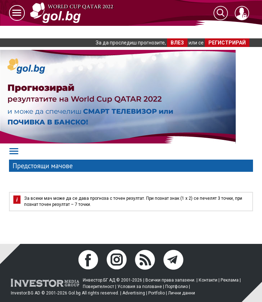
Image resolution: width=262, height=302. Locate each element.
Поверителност (98, 286)
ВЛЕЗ (177, 43)
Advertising (133, 293)
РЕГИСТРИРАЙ (227, 43)
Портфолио (176, 286)
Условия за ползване (139, 286)
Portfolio (156, 293)
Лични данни (181, 293)
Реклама (230, 280)
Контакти (208, 280)
